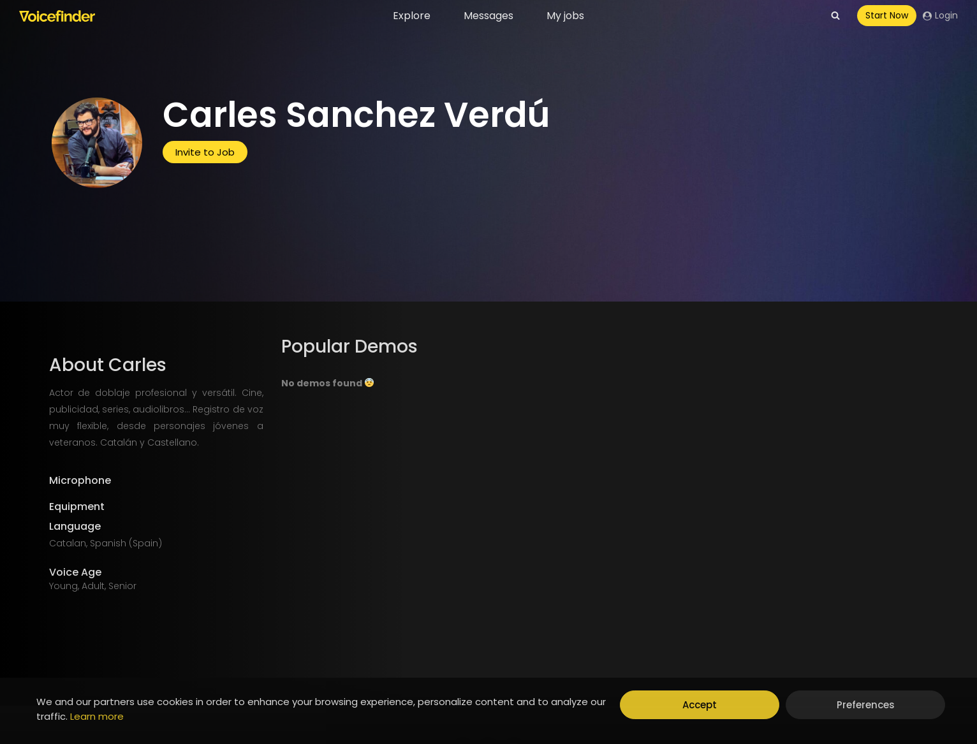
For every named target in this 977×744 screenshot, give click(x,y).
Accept (699, 704)
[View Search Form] (835, 16)
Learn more (97, 716)
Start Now (886, 15)
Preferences (866, 704)
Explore (411, 15)
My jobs (565, 15)
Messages (488, 15)
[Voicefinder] (57, 16)
